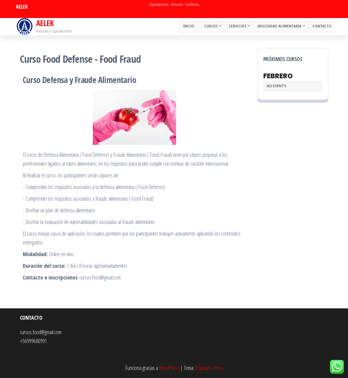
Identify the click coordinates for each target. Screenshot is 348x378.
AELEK (44, 23)
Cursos (212, 26)
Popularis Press (209, 368)
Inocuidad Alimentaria (280, 26)
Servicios (238, 26)
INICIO (191, 26)
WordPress (169, 368)
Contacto (322, 26)
